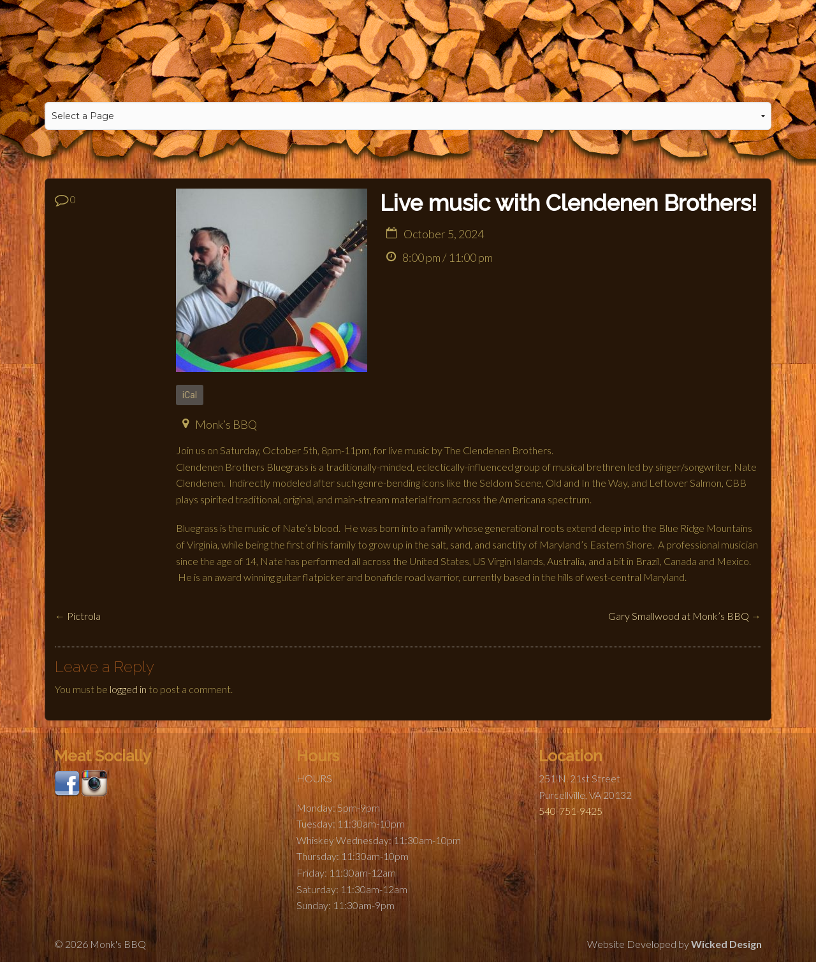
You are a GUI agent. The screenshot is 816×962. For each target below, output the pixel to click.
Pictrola (84, 616)
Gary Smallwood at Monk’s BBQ (678, 616)
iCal (190, 395)
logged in (128, 689)
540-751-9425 (570, 811)
